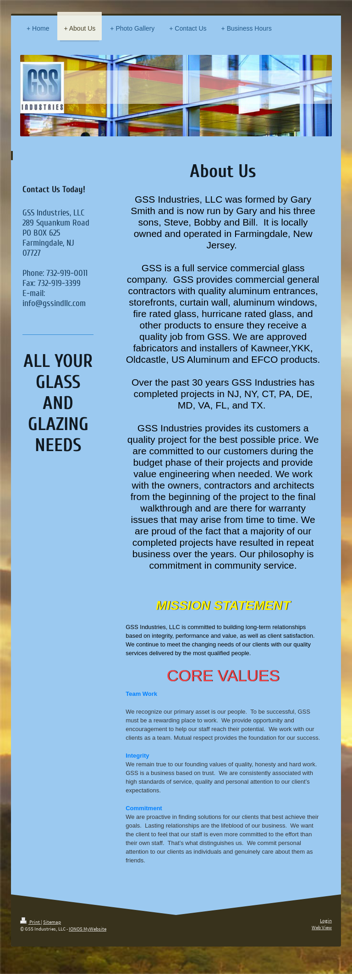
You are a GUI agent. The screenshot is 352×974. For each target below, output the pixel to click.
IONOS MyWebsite (87, 929)
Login (326, 920)
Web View (322, 927)
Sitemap (52, 922)
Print (30, 922)
